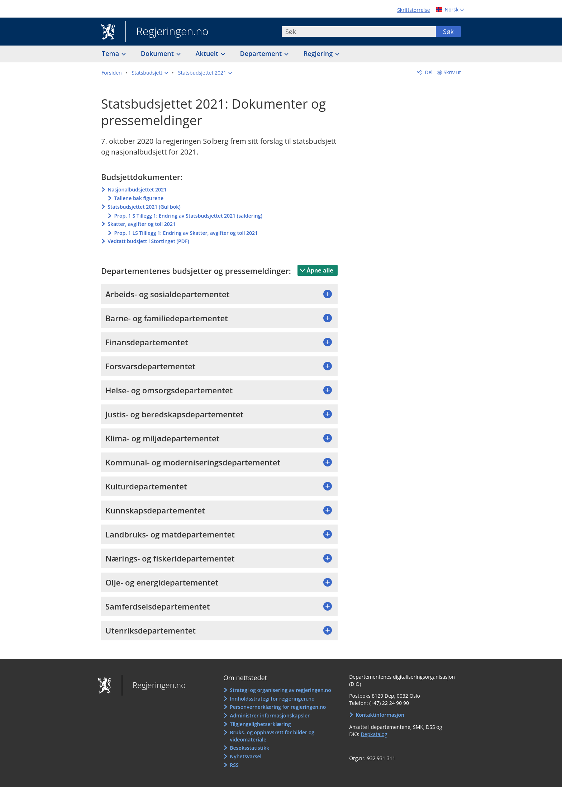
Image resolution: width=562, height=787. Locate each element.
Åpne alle (320, 270)
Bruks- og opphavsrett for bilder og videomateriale (272, 736)
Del (428, 72)
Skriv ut (452, 72)
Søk (448, 31)
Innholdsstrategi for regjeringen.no (272, 698)
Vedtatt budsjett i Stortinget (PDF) (148, 241)
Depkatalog (374, 734)
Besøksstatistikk (249, 747)
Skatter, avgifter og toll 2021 (142, 224)
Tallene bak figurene (138, 198)
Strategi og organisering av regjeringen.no (280, 690)
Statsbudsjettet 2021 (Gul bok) (144, 206)
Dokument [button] (158, 53)
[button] (150, 72)
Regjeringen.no (167, 32)
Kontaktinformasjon (380, 714)
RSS (234, 765)
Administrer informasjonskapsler (270, 715)
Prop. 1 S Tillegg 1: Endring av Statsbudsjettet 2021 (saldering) (188, 215)
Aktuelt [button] (208, 53)
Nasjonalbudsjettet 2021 (137, 189)
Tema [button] (111, 53)
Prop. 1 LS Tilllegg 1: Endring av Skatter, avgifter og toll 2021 (186, 232)
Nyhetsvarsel (245, 756)
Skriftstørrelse (413, 9)
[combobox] (359, 31)
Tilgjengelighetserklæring (260, 724)
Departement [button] (262, 53)
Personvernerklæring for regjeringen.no (278, 706)
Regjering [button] (319, 53)
